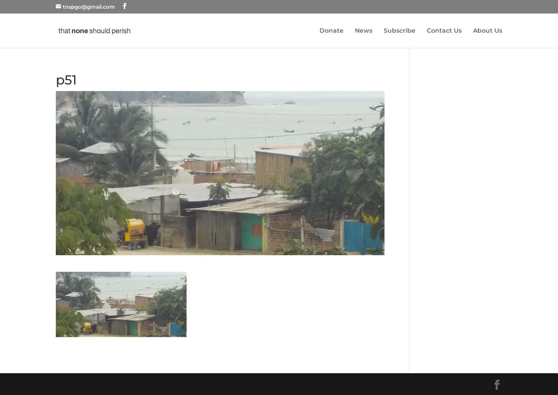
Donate (332, 30)
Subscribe (399, 30)
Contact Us (444, 30)
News (363, 30)
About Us (487, 30)
